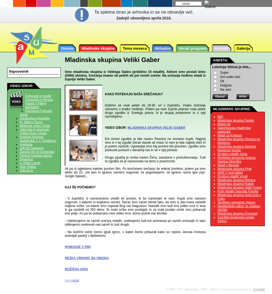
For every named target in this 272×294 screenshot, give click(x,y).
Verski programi (193, 48)
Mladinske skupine (98, 48)
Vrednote (26, 144)
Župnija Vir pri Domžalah (37, 152)
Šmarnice (26, 159)
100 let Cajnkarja (32, 148)
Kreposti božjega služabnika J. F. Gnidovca (38, 139)
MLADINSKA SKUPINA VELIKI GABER (156, 128)
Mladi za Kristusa (230, 135)
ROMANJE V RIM (78, 247)
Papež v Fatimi (35, 103)
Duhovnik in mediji (38, 96)
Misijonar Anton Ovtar (35, 126)
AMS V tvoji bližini (230, 173)
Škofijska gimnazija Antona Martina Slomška (237, 159)
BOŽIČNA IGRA (76, 269)
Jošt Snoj (26, 170)
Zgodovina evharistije (35, 118)
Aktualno (163, 48)
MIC (220, 117)
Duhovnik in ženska (39, 100)
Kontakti (259, 289)
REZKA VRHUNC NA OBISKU (87, 258)
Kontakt (221, 48)
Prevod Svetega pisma (36, 156)
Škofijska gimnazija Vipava (236, 202)
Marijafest (32, 107)
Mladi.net (224, 124)
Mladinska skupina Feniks (236, 120)
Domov (67, 48)
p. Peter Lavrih (30, 163)
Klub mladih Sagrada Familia (238, 191)
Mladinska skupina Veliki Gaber (240, 187)
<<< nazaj (72, 280)
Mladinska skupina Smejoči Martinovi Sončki (237, 148)
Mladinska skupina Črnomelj (237, 214)
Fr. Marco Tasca (31, 122)
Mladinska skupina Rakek (236, 184)
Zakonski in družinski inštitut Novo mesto (34, 131)
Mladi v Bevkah (228, 165)
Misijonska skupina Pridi (235, 169)
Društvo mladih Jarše (233, 154)
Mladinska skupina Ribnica (236, 180)
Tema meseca (135, 48)
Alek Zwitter (28, 167)
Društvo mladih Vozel (233, 176)
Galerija (243, 48)
